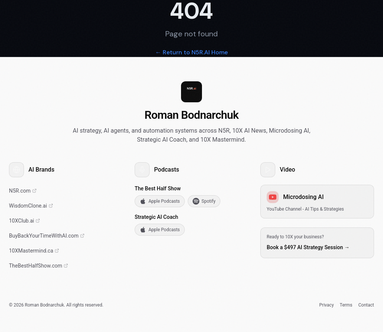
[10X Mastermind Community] (66, 251)
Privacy (326, 305)
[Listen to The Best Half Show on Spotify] (204, 201)
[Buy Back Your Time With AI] (66, 236)
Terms (346, 305)
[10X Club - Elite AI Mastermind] (66, 221)
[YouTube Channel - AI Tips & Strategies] (317, 201)
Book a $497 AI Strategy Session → (308, 247)
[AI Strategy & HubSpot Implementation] (66, 191)
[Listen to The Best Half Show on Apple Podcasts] (160, 201)
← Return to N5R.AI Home (191, 52)
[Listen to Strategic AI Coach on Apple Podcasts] (160, 230)
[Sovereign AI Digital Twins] (66, 206)
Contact (366, 305)
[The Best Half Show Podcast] (66, 266)
